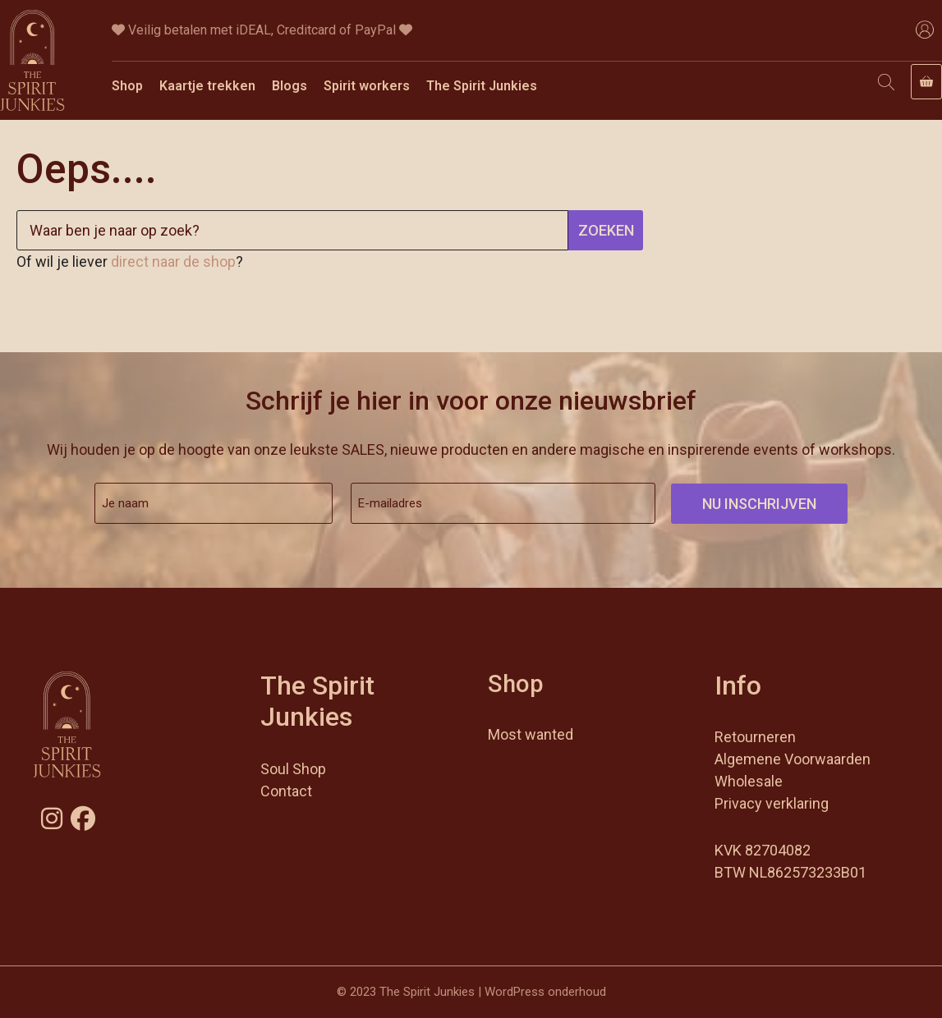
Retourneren (755, 736)
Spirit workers (367, 86)
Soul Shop (293, 768)
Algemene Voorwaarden (793, 759)
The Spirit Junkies (481, 86)
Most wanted (530, 734)
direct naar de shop (173, 261)
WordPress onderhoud (545, 991)
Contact (286, 791)
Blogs (289, 86)
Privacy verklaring (772, 803)
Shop (127, 86)
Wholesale (749, 781)
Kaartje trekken (207, 86)
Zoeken (606, 230)
